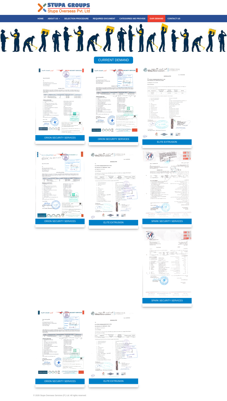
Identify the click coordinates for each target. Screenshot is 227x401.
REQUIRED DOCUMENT (104, 18)
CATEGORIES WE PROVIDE (132, 18)
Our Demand (156, 18)
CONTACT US (173, 18)
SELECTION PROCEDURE (76, 18)
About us (54, 18)
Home (41, 18)
